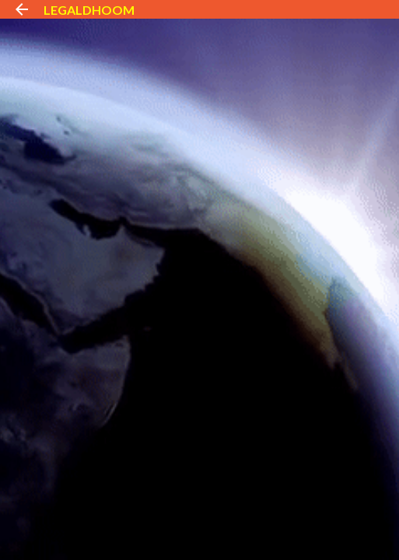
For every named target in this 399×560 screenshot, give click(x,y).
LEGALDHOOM (89, 9)
